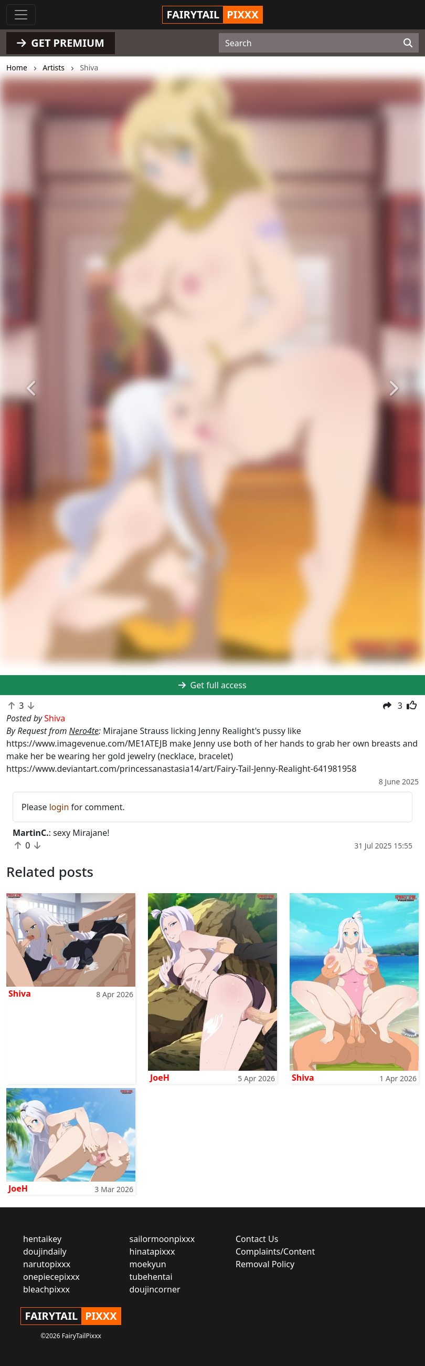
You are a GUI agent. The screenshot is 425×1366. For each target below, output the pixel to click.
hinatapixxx (152, 1251)
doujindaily (45, 1251)
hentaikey (42, 1239)
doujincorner (155, 1289)
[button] (32, 388)
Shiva (19, 993)
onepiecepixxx (51, 1276)
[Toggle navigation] (21, 14)
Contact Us (257, 1239)
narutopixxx (46, 1264)
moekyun (148, 1264)
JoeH (159, 1077)
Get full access (212, 685)
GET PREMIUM (60, 43)
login (59, 807)
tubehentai (151, 1276)
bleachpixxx (46, 1289)
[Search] (408, 43)
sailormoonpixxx (162, 1239)
